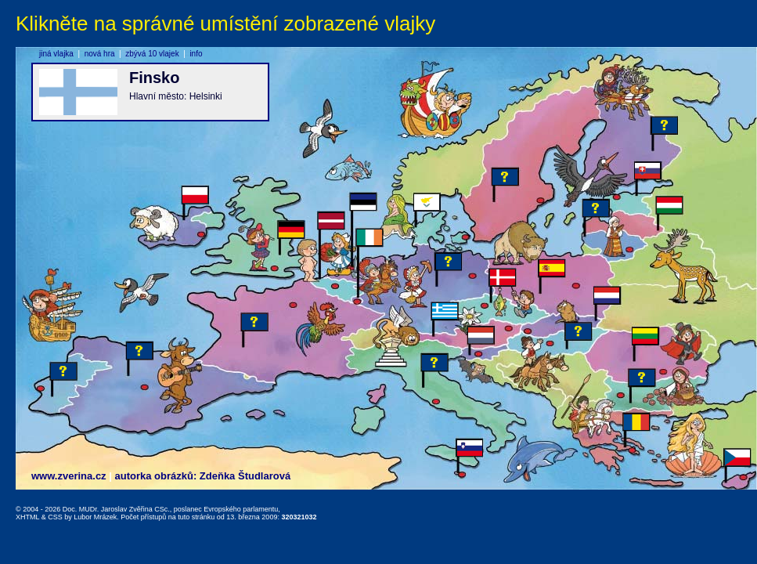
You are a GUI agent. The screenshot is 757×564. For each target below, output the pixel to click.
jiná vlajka (56, 53)
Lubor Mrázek (95, 517)
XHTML (27, 517)
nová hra (100, 53)
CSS (55, 517)
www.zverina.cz (68, 476)
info (195, 53)
